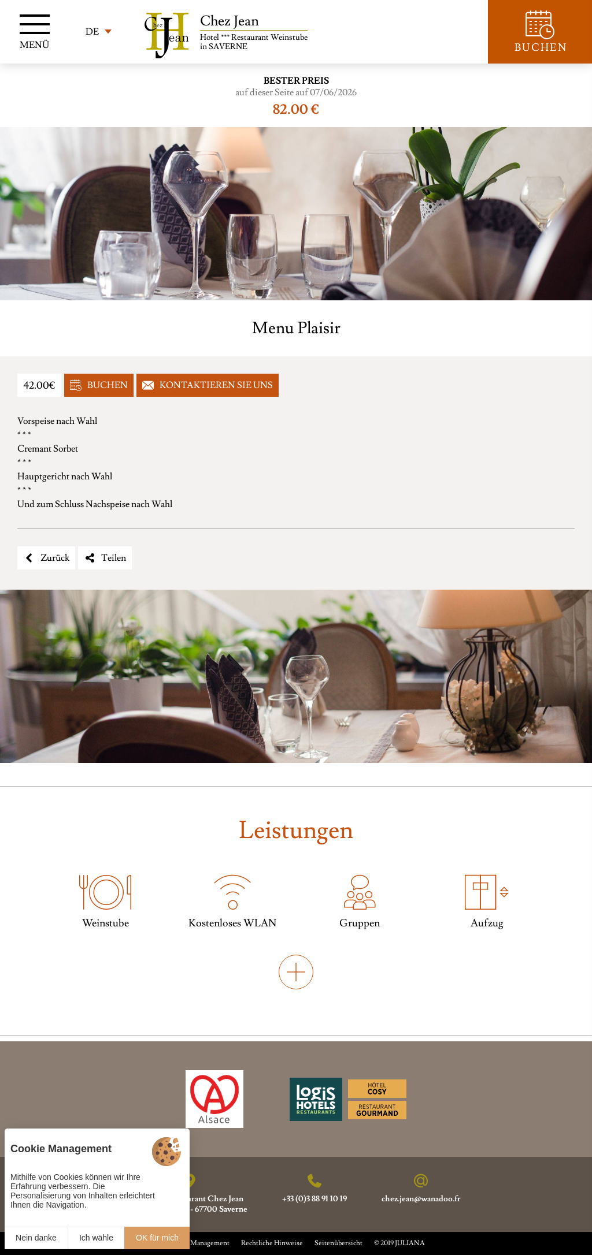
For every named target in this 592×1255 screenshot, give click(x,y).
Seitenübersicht (338, 1243)
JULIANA (410, 1243)
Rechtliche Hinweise (272, 1243)
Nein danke (36, 1237)
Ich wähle (96, 1237)
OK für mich (157, 1237)
